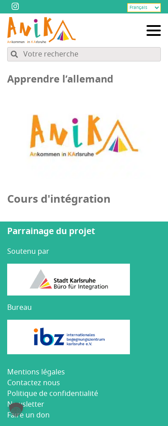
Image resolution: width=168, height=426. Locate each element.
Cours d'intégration (59, 199)
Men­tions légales (36, 372)
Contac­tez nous (33, 383)
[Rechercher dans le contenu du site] (84, 54)
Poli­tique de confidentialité (52, 393)
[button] (16, 410)
